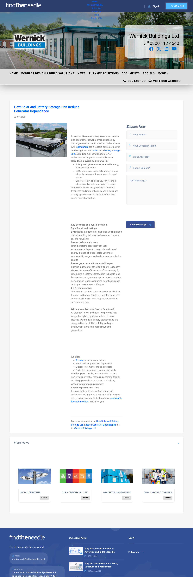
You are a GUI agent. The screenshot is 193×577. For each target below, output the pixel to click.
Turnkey (79, 360)
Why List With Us (66, 6)
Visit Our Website (165, 81)
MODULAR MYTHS (30, 492)
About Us (96, 6)
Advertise (83, 6)
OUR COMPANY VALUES (74, 492)
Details (44, 498)
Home (52, 6)
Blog (106, 6)
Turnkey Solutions (104, 73)
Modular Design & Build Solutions (48, 73)
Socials (149, 73)
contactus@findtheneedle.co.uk (28, 559)
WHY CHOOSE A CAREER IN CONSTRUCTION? (168, 492)
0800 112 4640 (161, 43)
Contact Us (118, 6)
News (81, 73)
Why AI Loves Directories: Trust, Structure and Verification (101, 565)
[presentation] (148, 212)
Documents (131, 73)
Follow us (135, 552)
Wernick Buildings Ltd (154, 36)
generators (82, 147)
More (162, 73)
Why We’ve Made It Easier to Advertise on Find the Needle (100, 550)
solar (95, 150)
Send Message (141, 224)
